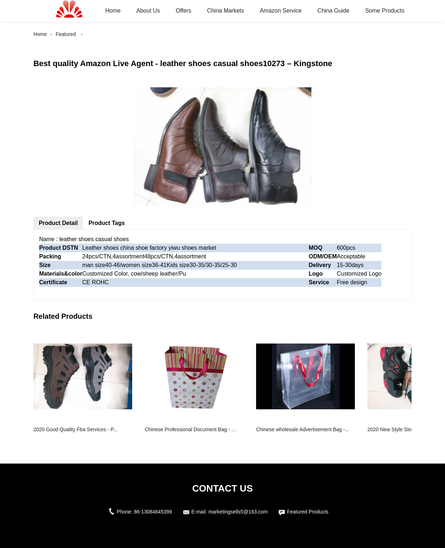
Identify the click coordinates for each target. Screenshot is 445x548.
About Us (148, 11)
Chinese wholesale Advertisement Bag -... (302, 429)
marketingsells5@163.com (238, 512)
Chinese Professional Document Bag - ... (190, 429)
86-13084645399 (153, 512)
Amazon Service (281, 11)
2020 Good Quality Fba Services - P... (75, 429)
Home (113, 11)
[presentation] (400, 384)
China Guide (333, 11)
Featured (66, 34)
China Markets (225, 11)
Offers (183, 11)
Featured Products (307, 512)
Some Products (384, 11)
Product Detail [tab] (58, 223)
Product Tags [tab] (106, 223)
